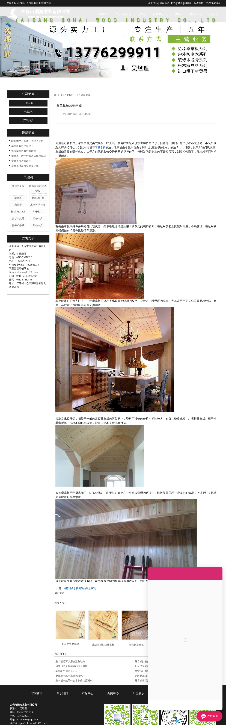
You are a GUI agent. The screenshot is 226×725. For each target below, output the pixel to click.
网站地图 (165, 3)
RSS (173, 3)
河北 (144, 719)
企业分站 (153, 3)
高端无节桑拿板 (70, 625)
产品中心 (139, 14)
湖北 (133, 719)
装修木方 (38, 200)
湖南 (127, 719)
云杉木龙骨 (18, 200)
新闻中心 (158, 14)
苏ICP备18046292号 (155, 723)
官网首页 (102, 14)
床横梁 (18, 186)
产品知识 (28, 101)
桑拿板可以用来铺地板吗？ (70, 657)
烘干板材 (38, 193)
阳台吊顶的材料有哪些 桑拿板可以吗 (155, 647)
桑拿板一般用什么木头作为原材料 (74, 662)
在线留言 (195, 14)
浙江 (105, 719)
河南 (138, 719)
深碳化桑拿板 (136, 626)
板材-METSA (18, 193)
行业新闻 (28, 93)
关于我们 (121, 14)
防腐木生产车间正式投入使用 (27, 122)
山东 (110, 719)
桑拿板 (18, 179)
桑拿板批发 (108, 723)
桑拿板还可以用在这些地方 (70, 642)
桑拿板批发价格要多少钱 (24, 147)
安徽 (116, 719)
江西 (122, 719)
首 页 (60, 76)
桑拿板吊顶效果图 (21, 142)
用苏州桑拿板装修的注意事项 (80, 569)
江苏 (94, 719)
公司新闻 (28, 84)
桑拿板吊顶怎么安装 (208, 569)
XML (180, 3)
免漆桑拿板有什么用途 (23, 132)
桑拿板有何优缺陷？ (22, 127)
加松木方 (38, 206)
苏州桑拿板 (18, 167)
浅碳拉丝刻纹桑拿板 (103, 626)
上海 (99, 719)
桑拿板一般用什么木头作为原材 (28, 137)
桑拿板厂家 (38, 179)
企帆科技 (186, 723)
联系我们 (214, 14)
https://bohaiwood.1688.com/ (23, 253)
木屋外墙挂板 (37, 186)
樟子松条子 (18, 206)
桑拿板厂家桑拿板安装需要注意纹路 (154, 652)
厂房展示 (177, 14)
